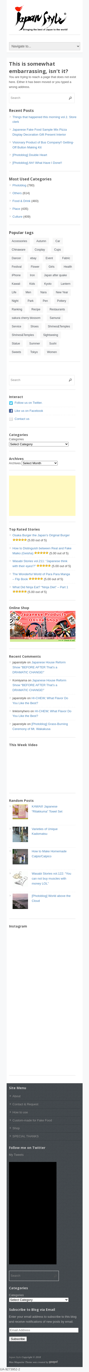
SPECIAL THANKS (26, 1136)
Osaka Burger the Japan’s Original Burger (41, 535)
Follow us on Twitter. (29, 402)
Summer (34, 343)
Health (68, 266)
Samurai (55, 318)
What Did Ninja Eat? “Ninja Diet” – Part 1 (40, 587)
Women (52, 352)
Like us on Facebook (29, 411)
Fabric (66, 258)
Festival (17, 266)
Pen (45, 301)
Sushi (52, 343)
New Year (62, 292)
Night (15, 301)
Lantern (65, 283)
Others (17, 193)
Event (49, 258)
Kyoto (48, 283)
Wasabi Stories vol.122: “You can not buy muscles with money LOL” (51, 878)
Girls (52, 266)
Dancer (16, 258)
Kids (32, 283)
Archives (15, 463)
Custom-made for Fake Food (32, 1120)
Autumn (41, 241)
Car (58, 241)
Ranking (17, 309)
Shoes (35, 326)
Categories (16, 439)
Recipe (36, 309)
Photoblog (20, 185)
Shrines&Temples (59, 326)
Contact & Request (25, 1104)
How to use (20, 1112)
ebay (33, 258)
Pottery (61, 301)
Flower (35, 266)
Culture (18, 216)
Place (16, 209)
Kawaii (16, 283)
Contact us (22, 419)
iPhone (16, 275)
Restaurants (57, 309)
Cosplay (40, 249)
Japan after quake (55, 275)
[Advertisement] (42, 496)
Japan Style (15, 1357)
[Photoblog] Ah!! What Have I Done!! (37, 163)
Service (16, 326)
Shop (16, 1128)
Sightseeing (50, 335)
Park (31, 301)
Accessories (19, 241)
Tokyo (34, 352)
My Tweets (16, 1154)
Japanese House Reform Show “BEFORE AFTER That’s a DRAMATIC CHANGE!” (39, 667)
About (17, 1096)
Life (14, 292)
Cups (57, 249)
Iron (32, 275)
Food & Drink (22, 201)
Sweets (16, 352)
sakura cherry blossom (26, 318)
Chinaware (18, 249)
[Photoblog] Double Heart (30, 155)
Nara (43, 292)
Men (28, 292)
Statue (16, 343)
